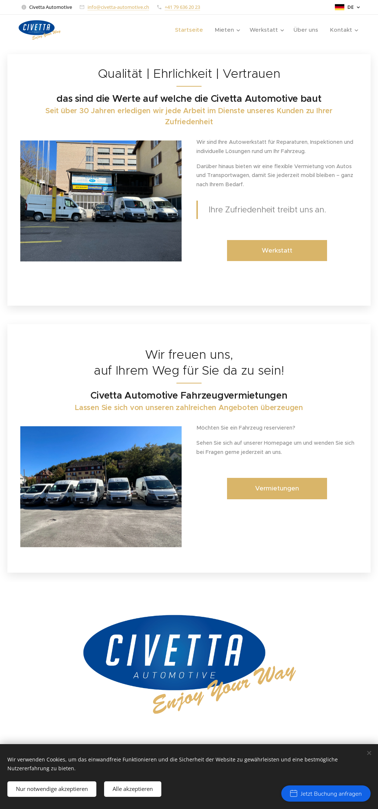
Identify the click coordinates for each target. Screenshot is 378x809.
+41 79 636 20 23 (182, 7)
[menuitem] (190, 30)
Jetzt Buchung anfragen (326, 794)
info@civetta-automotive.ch (118, 7)
